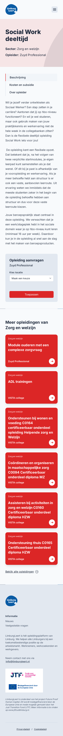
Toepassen (31, 294)
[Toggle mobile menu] (55, 9)
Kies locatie (16, 272)
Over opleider (18, 92)
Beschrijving (18, 77)
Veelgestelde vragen (16, 625)
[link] (31, 351)
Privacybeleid (23, 729)
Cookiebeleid (40, 729)
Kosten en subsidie (21, 85)
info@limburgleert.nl (18, 661)
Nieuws (9, 621)
